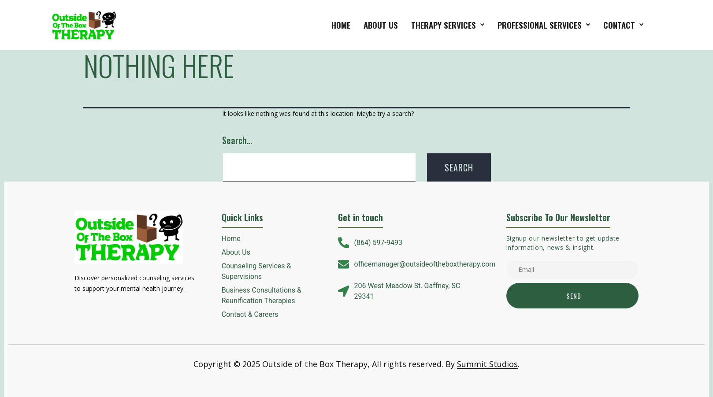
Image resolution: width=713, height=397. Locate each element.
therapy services (447, 25)
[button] (448, 25)
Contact (623, 25)
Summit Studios (487, 364)
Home (340, 25)
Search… (237, 140)
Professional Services (544, 25)
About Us (381, 25)
